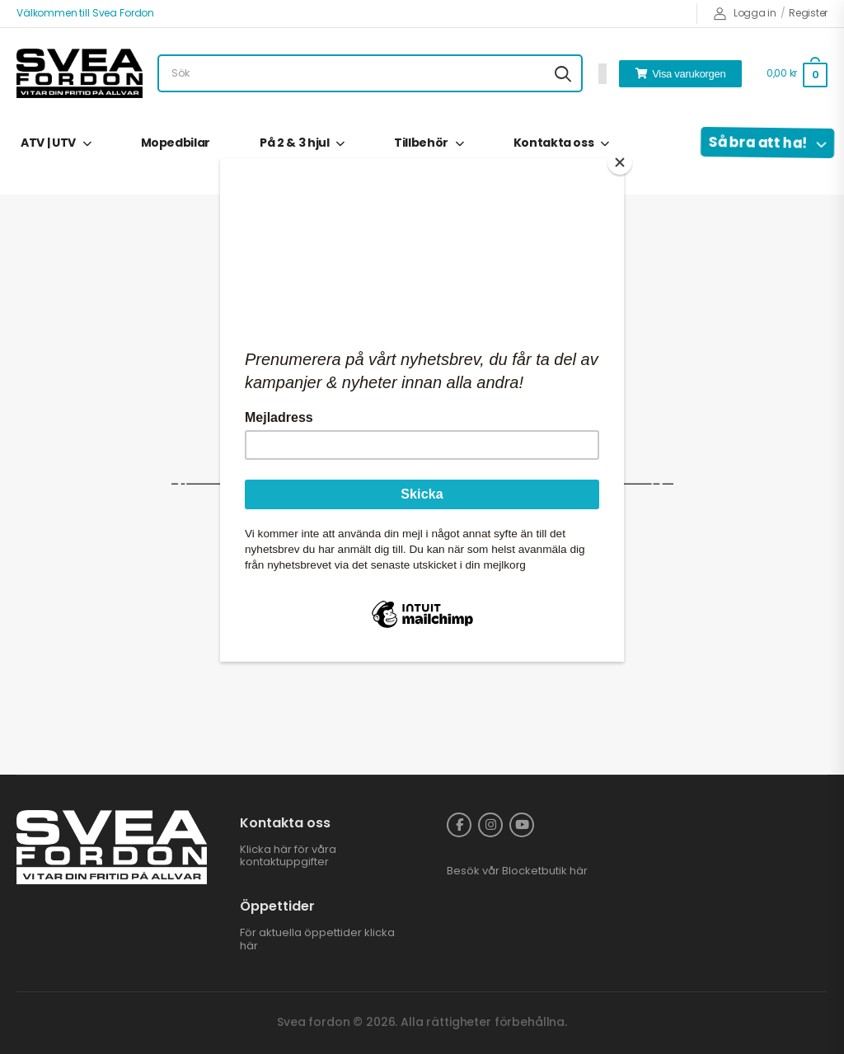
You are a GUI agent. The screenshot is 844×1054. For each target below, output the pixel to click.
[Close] (619, 162)
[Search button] (563, 73)
